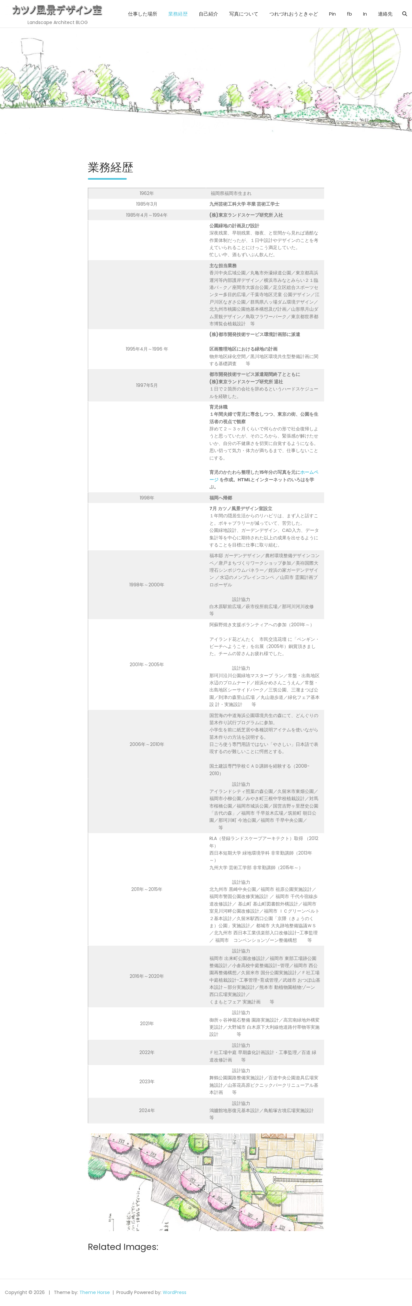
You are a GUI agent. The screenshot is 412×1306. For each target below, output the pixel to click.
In (365, 13)
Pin (332, 13)
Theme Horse (94, 1292)
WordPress (174, 1292)
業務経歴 (178, 13)
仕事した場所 (142, 13)
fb (349, 13)
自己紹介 (208, 13)
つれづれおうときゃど (293, 13)
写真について (243, 13)
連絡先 (385, 13)
